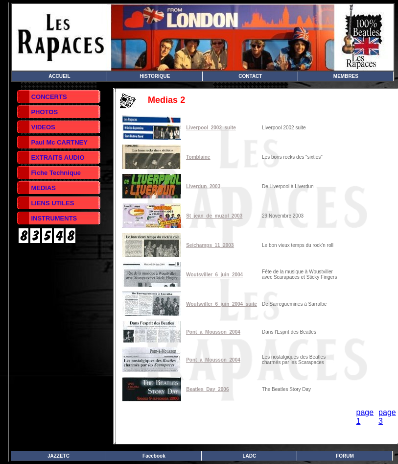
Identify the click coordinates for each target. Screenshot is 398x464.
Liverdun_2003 (203, 186)
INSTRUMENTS (54, 218)
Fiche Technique (56, 172)
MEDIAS (43, 188)
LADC (250, 456)
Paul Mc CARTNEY (59, 142)
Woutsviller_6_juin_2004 (214, 274)
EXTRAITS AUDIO (57, 157)
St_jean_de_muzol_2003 (214, 216)
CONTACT (250, 76)
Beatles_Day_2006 (207, 389)
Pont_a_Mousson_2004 (213, 332)
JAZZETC (58, 456)
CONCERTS (49, 96)
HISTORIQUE (155, 76)
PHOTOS (44, 112)
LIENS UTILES (52, 203)
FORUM (345, 456)
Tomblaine (198, 157)
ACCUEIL (59, 76)
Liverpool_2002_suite (211, 127)
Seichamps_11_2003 (210, 245)
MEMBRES (345, 76)
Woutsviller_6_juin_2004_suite (221, 304)
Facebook (153, 456)
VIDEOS (43, 127)
